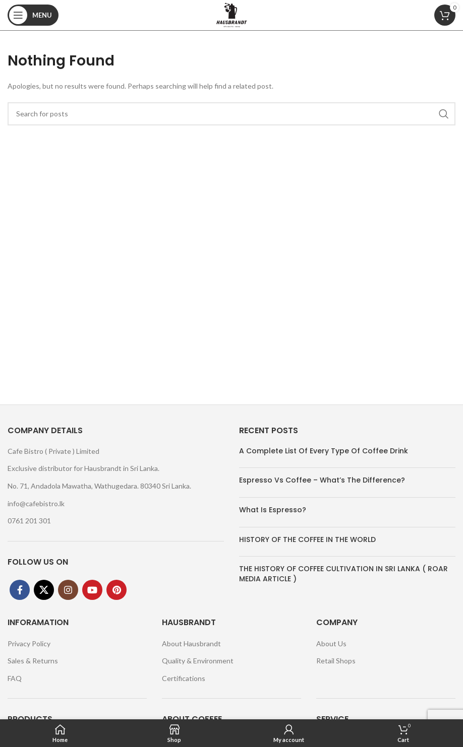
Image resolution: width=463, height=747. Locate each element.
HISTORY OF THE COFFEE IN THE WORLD (307, 539)
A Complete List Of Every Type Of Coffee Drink (323, 451)
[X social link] (44, 590)
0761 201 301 (29, 520)
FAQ (15, 678)
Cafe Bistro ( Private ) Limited (53, 451)
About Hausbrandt (191, 643)
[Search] (231, 113)
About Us (331, 643)
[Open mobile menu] (33, 15)
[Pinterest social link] (116, 590)
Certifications (183, 678)
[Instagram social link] (68, 590)
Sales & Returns (33, 660)
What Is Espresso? (272, 510)
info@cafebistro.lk (36, 503)
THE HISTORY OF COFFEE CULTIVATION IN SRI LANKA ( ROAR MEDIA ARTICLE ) (343, 574)
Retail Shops (336, 660)
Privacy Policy (29, 643)
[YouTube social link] (92, 590)
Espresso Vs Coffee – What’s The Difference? (322, 480)
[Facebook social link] (20, 590)
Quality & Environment (198, 660)
